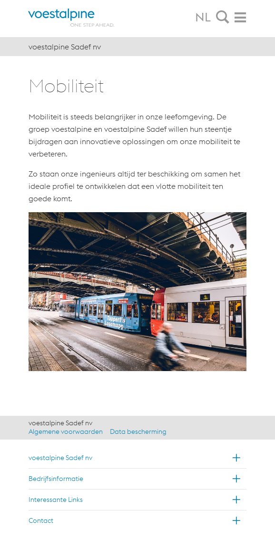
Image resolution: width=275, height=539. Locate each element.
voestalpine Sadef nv (60, 457)
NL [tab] (203, 17)
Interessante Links (56, 499)
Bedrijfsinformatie (56, 478)
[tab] (223, 17)
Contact (41, 520)
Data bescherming (138, 431)
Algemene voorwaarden (66, 431)
